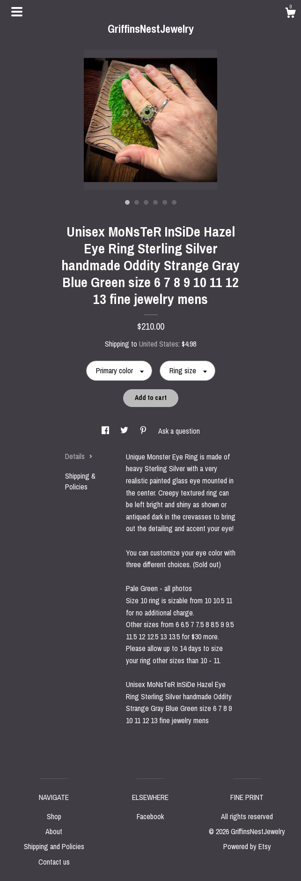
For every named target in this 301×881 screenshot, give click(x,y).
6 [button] (174, 202)
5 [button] (164, 202)
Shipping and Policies (54, 846)
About (53, 831)
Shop (54, 816)
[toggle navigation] (16, 11)
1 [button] (127, 202)
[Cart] (290, 14)
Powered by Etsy (247, 846)
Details (79, 456)
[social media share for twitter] (125, 431)
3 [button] (146, 202)
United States (158, 344)
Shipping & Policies (80, 481)
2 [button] (136, 202)
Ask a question (179, 431)
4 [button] (155, 202)
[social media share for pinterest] (144, 431)
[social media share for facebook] (106, 431)
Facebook (150, 816)
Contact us (54, 862)
